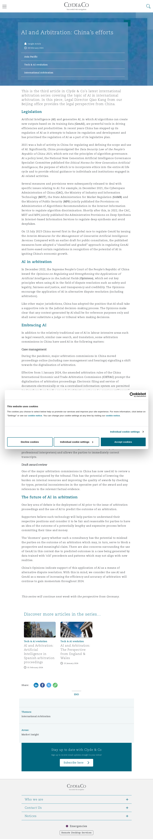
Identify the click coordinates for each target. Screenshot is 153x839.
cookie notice (35, 415)
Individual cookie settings (125, 431)
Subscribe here (73, 762)
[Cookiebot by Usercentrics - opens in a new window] (132, 394)
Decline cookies (30, 441)
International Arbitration (36, 716)
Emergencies (78, 826)
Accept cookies (123, 441)
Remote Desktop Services (76, 832)
